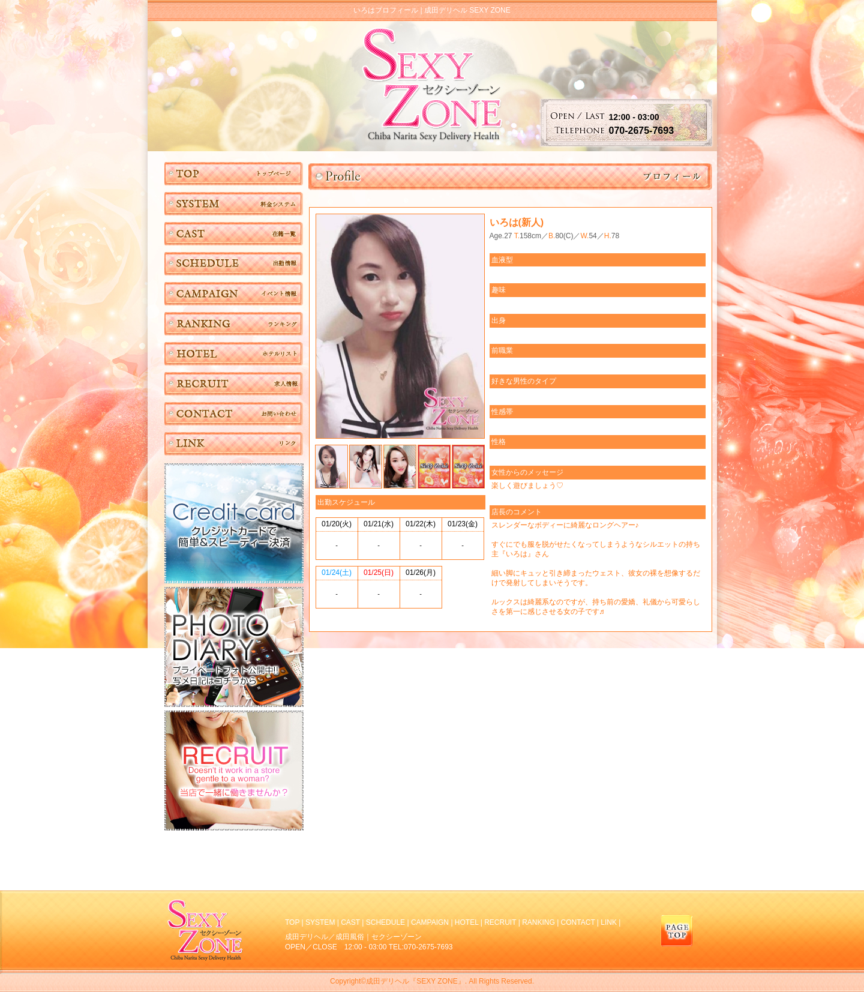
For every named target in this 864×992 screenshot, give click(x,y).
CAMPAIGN (430, 922)
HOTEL (467, 922)
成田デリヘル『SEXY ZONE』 (415, 981)
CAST (350, 922)
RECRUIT (500, 922)
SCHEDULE (385, 922)
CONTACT (578, 922)
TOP (292, 922)
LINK (609, 922)
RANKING (538, 922)
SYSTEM (320, 922)
